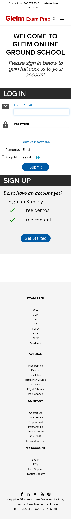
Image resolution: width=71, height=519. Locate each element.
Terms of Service (35, 441)
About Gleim (35, 417)
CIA (35, 319)
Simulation (35, 375)
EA (35, 324)
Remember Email (16, 149)
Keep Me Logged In (21, 157)
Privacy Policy (36, 431)
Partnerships (35, 427)
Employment (35, 422)
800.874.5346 (31, 3)
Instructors (35, 384)
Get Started (36, 238)
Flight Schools (35, 389)
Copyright (15, 499)
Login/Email (23, 105)
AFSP (35, 338)
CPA (35, 310)
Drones (35, 370)
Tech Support (35, 469)
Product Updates (35, 474)
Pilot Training (35, 366)
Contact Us (35, 413)
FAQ (35, 464)
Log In (35, 460)
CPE (35, 333)
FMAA (35, 329)
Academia (35, 343)
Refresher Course (35, 380)
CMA (35, 315)
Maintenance (35, 394)
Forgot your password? (35, 142)
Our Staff (35, 436)
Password (21, 123)
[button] (62, 18)
